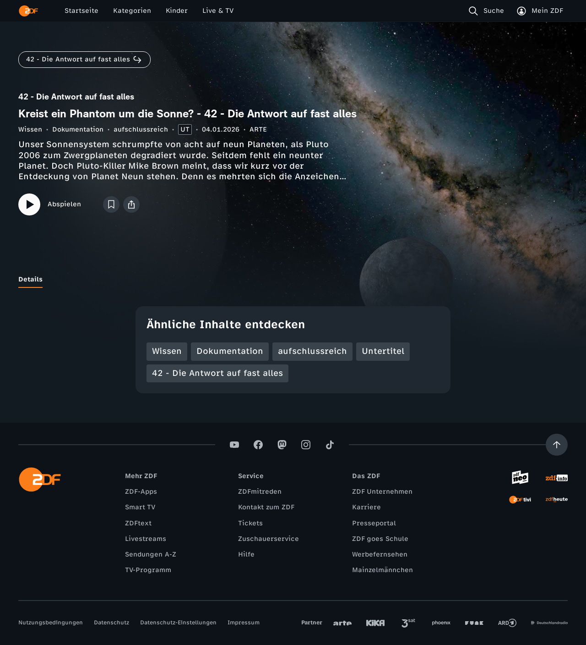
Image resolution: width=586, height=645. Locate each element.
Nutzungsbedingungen (50, 622)
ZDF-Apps (141, 492)
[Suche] (488, 11)
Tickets (250, 523)
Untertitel (383, 351)
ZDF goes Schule (380, 539)
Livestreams (145, 539)
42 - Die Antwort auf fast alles (217, 373)
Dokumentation (77, 129)
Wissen (30, 129)
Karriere (366, 507)
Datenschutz (111, 622)
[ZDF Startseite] (28, 11)
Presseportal (374, 523)
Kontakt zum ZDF (266, 507)
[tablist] (293, 279)
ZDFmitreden (260, 492)
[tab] (30, 279)
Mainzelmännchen (382, 570)
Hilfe (246, 554)
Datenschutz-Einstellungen (178, 622)
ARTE (258, 129)
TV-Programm (148, 570)
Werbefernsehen (379, 554)
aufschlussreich (141, 129)
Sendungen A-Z (150, 554)
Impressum (244, 622)
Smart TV (140, 507)
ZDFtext (138, 523)
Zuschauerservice (268, 539)
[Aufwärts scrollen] (557, 445)
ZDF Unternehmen (382, 492)
